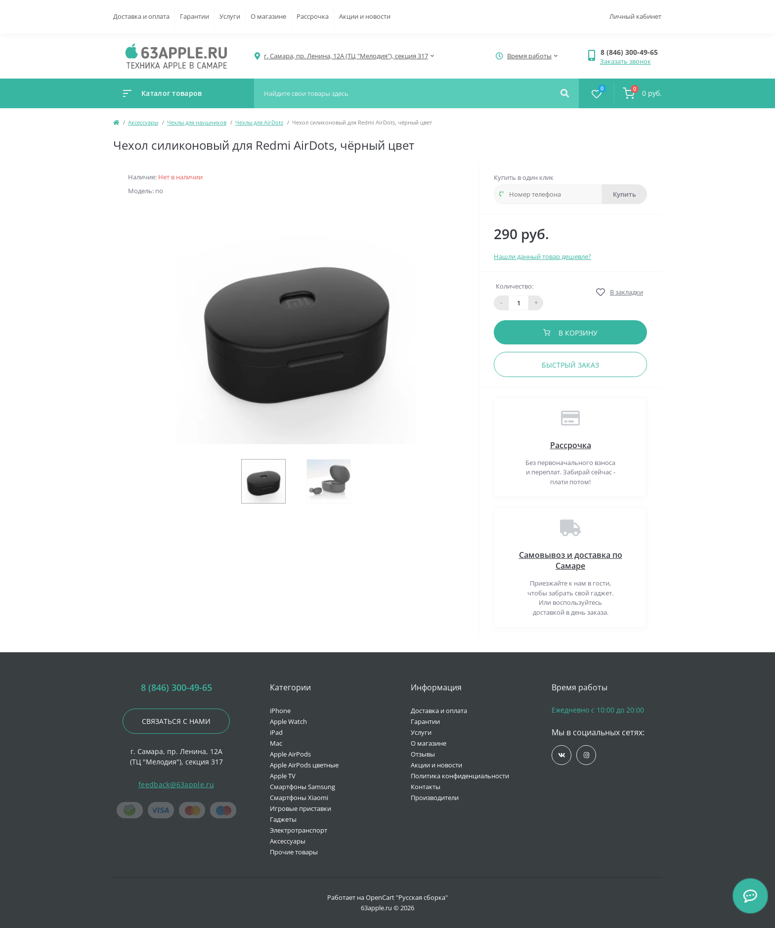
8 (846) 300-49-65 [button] (176, 687)
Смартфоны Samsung (302, 786)
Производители (435, 797)
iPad (276, 732)
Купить (624, 194)
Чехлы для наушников (196, 122)
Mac (276, 743)
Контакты (425, 786)
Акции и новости (364, 16)
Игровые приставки (300, 808)
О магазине (268, 16)
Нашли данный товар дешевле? (542, 256)
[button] (631, 52)
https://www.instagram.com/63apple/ (586, 755)
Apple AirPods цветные (304, 764)
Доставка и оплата (141, 16)
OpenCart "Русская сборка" (407, 897)
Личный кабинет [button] (635, 16)
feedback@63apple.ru (176, 784)
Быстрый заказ (570, 365)
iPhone (280, 710)
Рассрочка (313, 16)
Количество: (514, 286)
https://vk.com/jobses (561, 755)
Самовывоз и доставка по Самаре (570, 560)
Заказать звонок (625, 61)
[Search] (565, 93)
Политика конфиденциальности (460, 775)
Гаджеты (283, 819)
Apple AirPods (290, 754)
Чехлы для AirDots (259, 122)
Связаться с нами (176, 721)
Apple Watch (288, 721)
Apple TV (283, 775)
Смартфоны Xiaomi (299, 797)
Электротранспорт (298, 830)
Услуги (229, 16)
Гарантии (194, 16)
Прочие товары (294, 851)
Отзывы (423, 754)
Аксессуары (143, 122)
